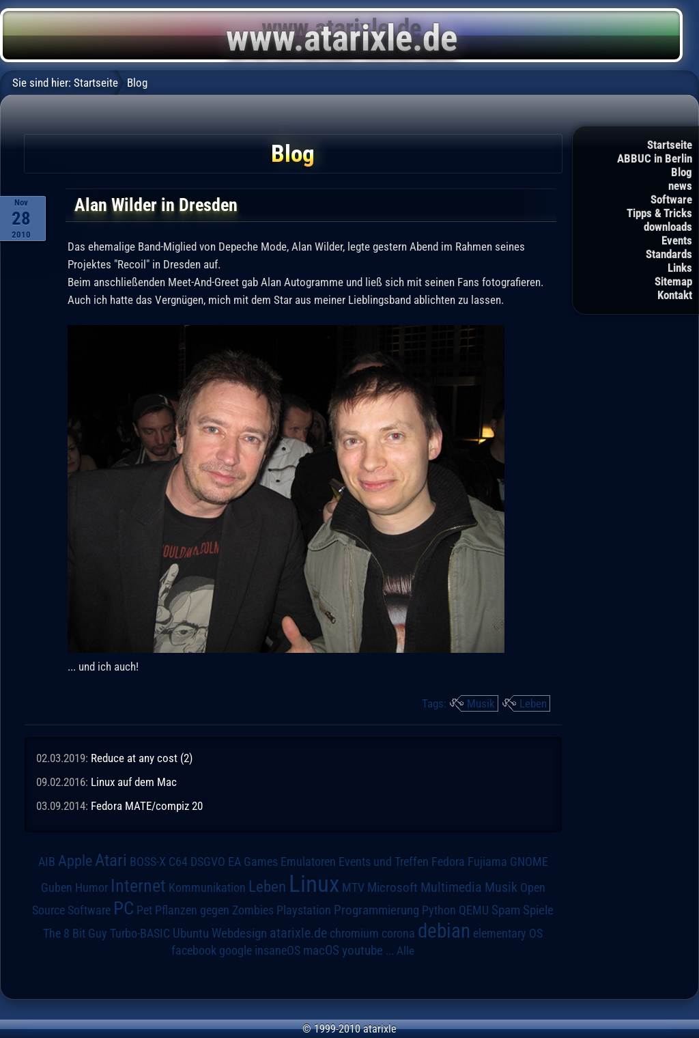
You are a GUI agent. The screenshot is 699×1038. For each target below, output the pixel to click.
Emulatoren (308, 861)
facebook (193, 950)
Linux (314, 883)
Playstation (303, 910)
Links (680, 268)
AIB (46, 862)
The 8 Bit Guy (75, 933)
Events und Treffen (384, 862)
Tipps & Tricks (659, 213)
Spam (505, 910)
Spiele (538, 910)
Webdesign (239, 933)
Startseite (669, 145)
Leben (533, 703)
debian (444, 930)
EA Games (253, 862)
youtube (362, 950)
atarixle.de (298, 933)
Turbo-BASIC (140, 933)
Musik (481, 703)
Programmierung (376, 910)
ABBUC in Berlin (654, 158)
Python (439, 910)
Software (671, 199)
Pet (144, 910)
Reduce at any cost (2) (141, 758)
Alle (405, 950)
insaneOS (277, 950)
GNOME (529, 861)
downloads (668, 227)
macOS (321, 950)
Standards (669, 254)
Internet (138, 885)
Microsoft (392, 887)
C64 (178, 862)
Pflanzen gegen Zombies (214, 910)
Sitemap (673, 281)
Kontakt (674, 295)
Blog (681, 172)
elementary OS (508, 933)
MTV (353, 887)
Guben (56, 888)
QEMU (474, 910)
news (680, 186)
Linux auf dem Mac (134, 782)
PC (123, 908)
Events (676, 240)
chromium (354, 933)
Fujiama (487, 861)
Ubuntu (191, 933)
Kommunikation (207, 887)
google (235, 950)
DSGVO (207, 862)
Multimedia (451, 887)
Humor (91, 888)
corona (398, 933)
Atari (111, 860)
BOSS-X (148, 862)
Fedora (448, 861)
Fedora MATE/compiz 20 (147, 806)
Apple (75, 860)
